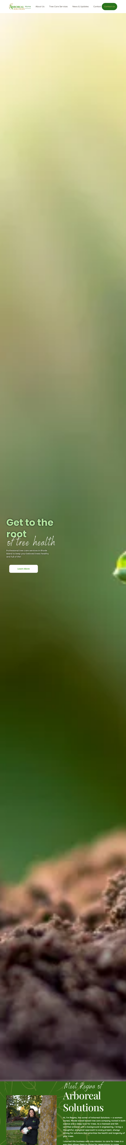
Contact (97, 6)
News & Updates (80, 6)
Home (28, 6)
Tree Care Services (58, 6)
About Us (40, 6)
